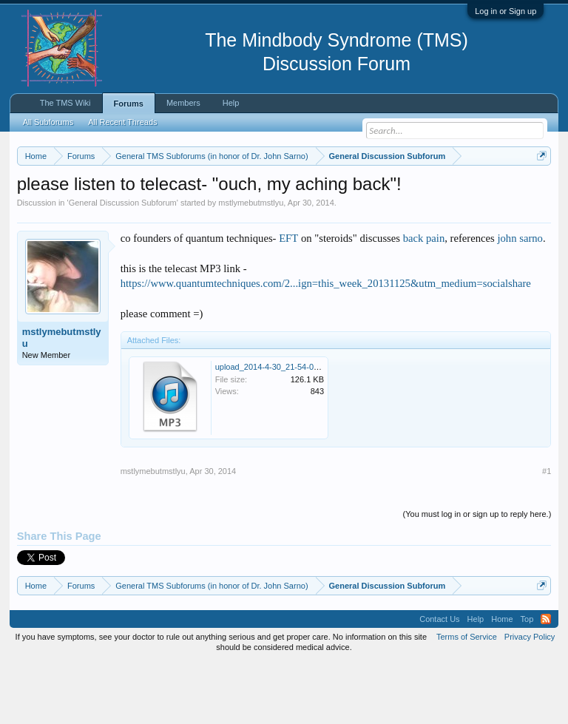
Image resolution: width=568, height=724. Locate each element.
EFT (288, 299)
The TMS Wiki (65, 102)
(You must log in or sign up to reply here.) (477, 574)
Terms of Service (466, 697)
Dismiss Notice (538, 190)
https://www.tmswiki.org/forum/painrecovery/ (229, 207)
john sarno (519, 299)
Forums (128, 103)
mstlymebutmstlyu (250, 263)
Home (502, 679)
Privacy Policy (529, 697)
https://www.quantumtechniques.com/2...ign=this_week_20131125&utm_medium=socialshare (326, 345)
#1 (546, 531)
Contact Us (439, 679)
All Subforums (48, 122)
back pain (424, 299)
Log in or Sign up (505, 11)
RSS (546, 679)
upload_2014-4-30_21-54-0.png (272, 427)
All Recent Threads (122, 122)
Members (183, 102)
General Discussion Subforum (123, 263)
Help (231, 102)
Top (527, 679)
